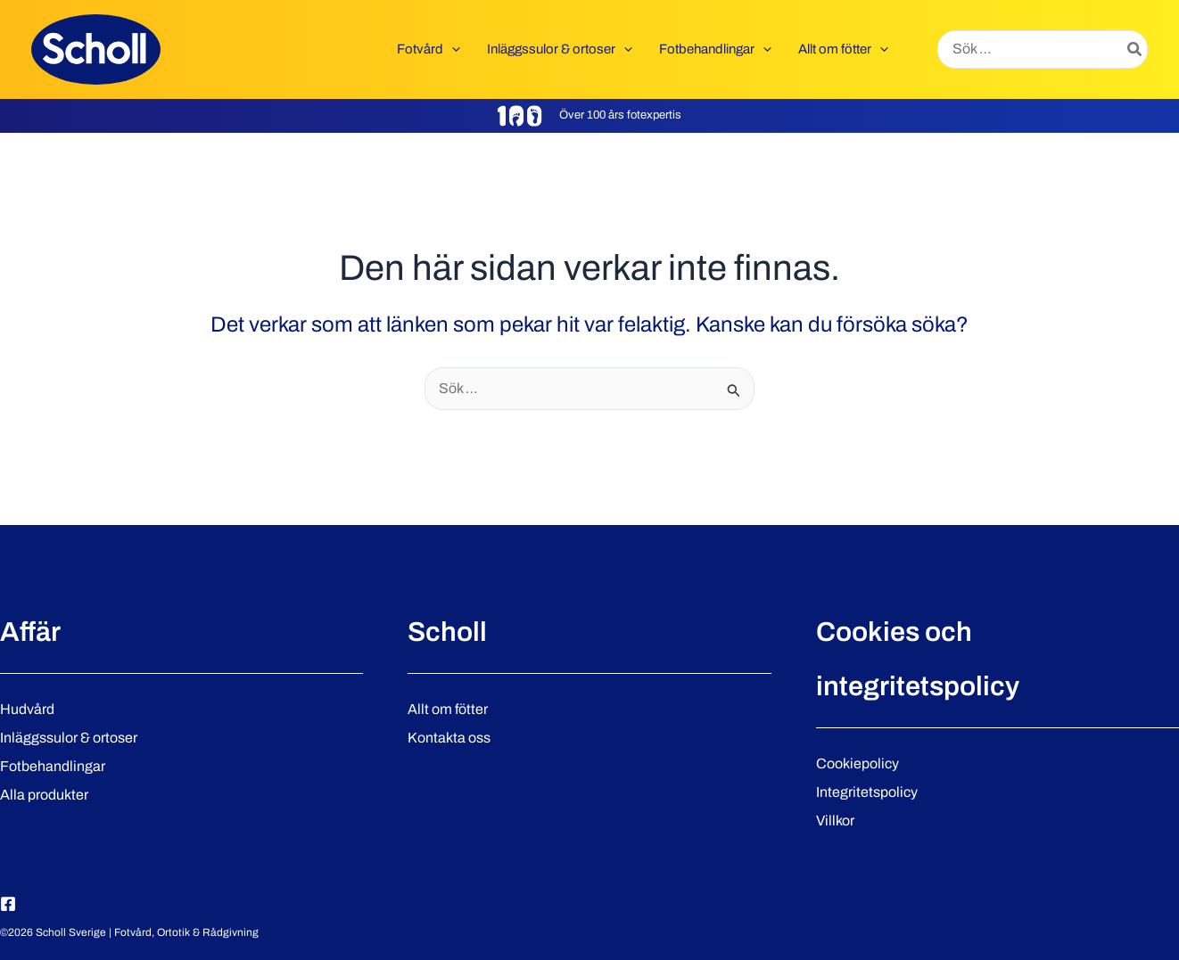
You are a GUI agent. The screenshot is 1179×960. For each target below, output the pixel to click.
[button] (451, 49)
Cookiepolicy (857, 763)
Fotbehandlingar (52, 766)
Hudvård (27, 709)
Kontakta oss (449, 737)
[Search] (1135, 50)
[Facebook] (8, 904)
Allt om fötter (448, 709)
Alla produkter (44, 794)
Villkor (835, 820)
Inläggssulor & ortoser (68, 737)
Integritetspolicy (867, 792)
